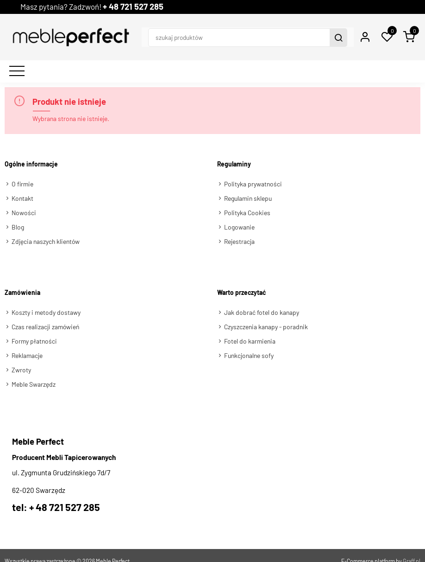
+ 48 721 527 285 (144, 6)
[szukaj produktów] (223, 31)
